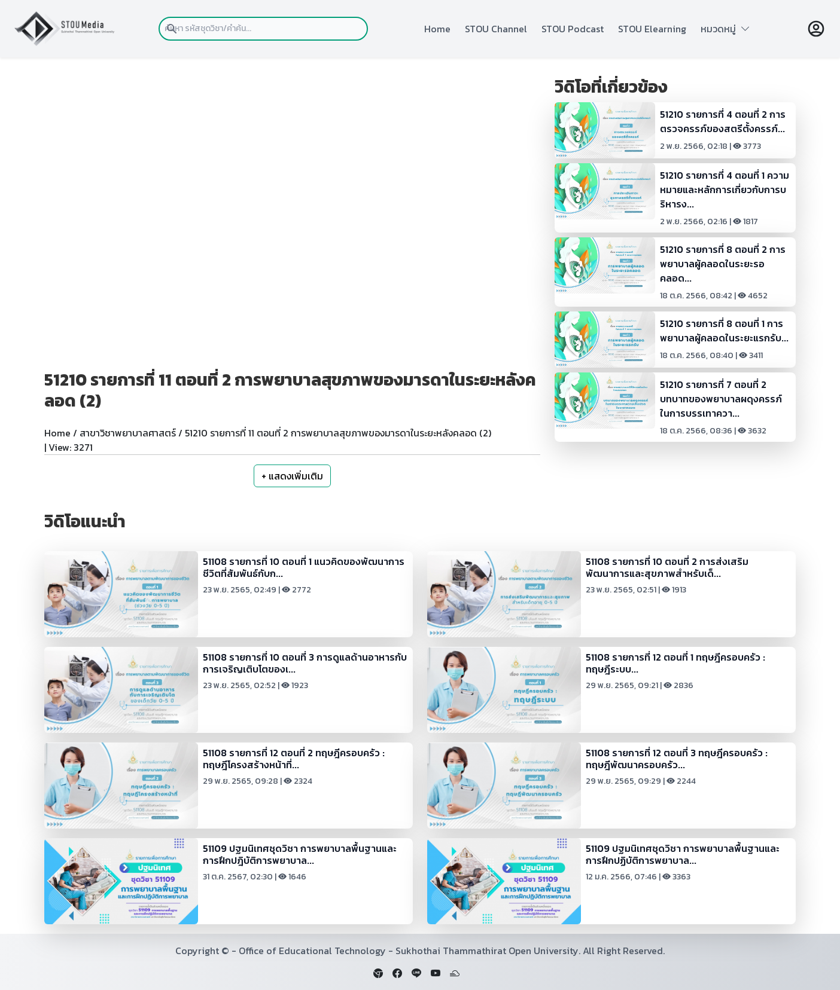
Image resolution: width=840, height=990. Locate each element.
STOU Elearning (652, 29)
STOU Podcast (572, 29)
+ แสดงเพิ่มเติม (292, 476)
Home (437, 29)
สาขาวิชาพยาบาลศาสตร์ (128, 433)
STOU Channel (496, 29)
